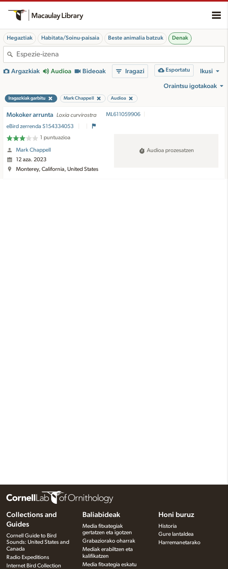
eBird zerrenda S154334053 (40, 126)
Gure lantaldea (176, 534)
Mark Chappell (33, 150)
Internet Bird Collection (33, 566)
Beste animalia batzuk (135, 38)
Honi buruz (176, 515)
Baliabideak (101, 515)
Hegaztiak (19, 38)
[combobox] (120, 54)
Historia (167, 526)
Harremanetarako (179, 542)
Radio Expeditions (27, 557)
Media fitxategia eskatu (109, 564)
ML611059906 (123, 114)
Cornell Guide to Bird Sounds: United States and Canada (37, 542)
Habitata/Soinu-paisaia (70, 38)
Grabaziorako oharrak (108, 541)
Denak (180, 38)
